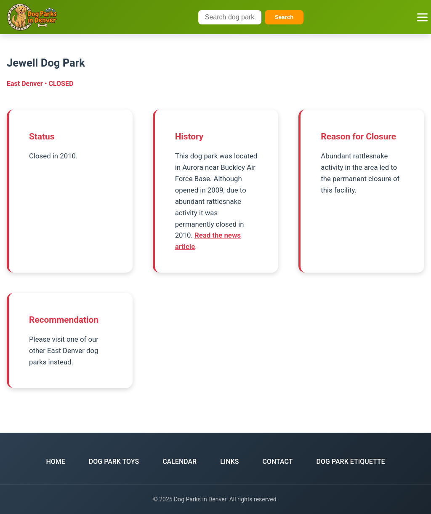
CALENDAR (179, 462)
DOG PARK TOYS (114, 462)
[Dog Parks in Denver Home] (32, 17)
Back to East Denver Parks (215, 400)
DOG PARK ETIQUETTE (351, 462)
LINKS (229, 462)
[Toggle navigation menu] (422, 17)
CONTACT (278, 462)
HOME (55, 462)
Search (284, 17)
